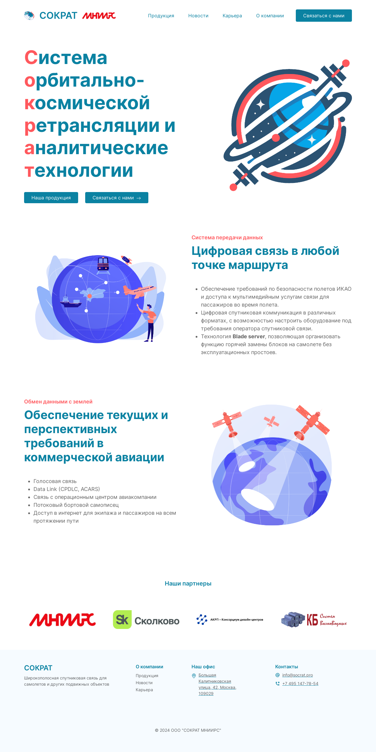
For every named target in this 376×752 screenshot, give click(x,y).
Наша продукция (51, 198)
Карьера (232, 15)
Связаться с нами (324, 15)
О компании (270, 15)
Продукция (161, 15)
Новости (198, 15)
